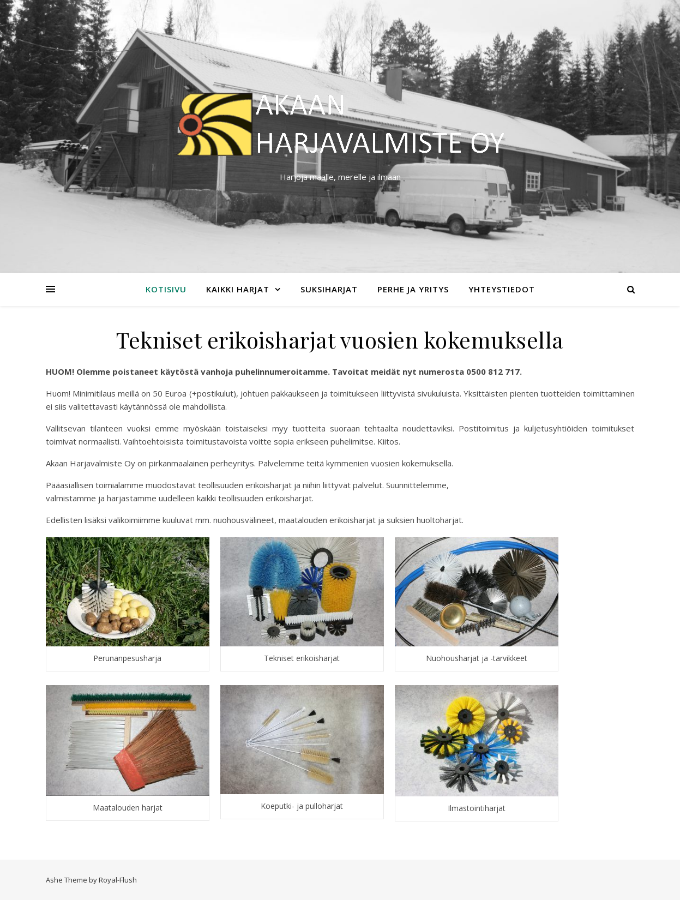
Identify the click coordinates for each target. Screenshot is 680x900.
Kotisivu (166, 289)
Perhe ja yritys (413, 289)
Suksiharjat (329, 289)
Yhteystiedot (501, 289)
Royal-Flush (118, 880)
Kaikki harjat (237, 289)
